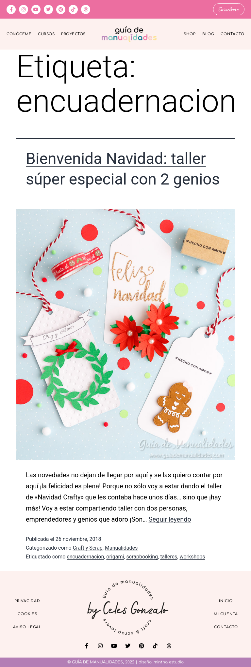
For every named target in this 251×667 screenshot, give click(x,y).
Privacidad (27, 601)
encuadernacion (85, 556)
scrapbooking (142, 556)
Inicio (226, 601)
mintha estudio (169, 662)
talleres (168, 556)
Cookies (27, 614)
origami (115, 556)
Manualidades (121, 547)
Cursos (46, 34)
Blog (208, 34)
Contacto (232, 34)
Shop (190, 34)
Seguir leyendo (170, 519)
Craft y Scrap (88, 547)
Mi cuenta (226, 614)
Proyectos (73, 34)
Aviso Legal (27, 627)
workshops (192, 556)
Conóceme (19, 34)
